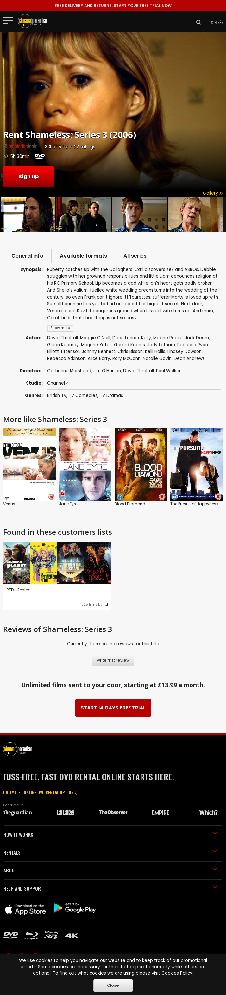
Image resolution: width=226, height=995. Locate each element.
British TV (56, 396)
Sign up (28, 176)
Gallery (213, 193)
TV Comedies (83, 396)
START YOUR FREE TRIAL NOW (113, 5)
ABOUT (110, 870)
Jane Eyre (68, 504)
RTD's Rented (19, 590)
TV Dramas (111, 396)
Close (113, 985)
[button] (196, 22)
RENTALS (110, 852)
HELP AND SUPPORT (110, 888)
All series (135, 255)
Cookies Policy (176, 973)
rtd (105, 604)
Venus (9, 504)
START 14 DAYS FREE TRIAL (113, 707)
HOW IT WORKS (110, 834)
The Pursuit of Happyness (194, 504)
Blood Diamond (130, 504)
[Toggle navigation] (10, 20)
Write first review (113, 660)
